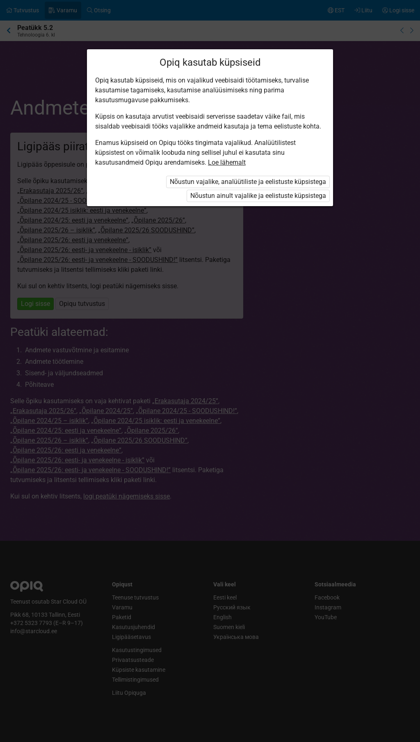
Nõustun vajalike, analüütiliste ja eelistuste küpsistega (248, 182)
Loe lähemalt (227, 162)
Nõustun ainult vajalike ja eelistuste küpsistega (258, 196)
